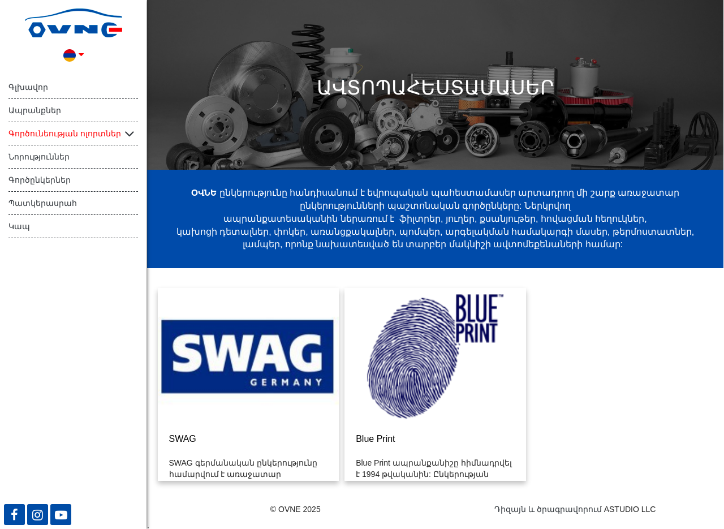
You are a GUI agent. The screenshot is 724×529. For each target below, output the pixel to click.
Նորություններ (39, 156)
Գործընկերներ (39, 179)
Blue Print (375, 439)
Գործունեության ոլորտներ (64, 133)
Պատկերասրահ (42, 203)
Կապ (19, 226)
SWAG (182, 439)
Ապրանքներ (34, 110)
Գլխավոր (28, 87)
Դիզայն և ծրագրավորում (548, 509)
